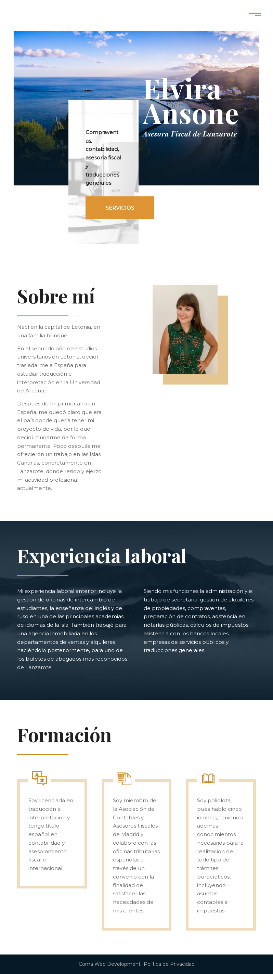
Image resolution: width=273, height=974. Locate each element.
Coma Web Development (110, 964)
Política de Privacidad (169, 964)
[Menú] (255, 15)
